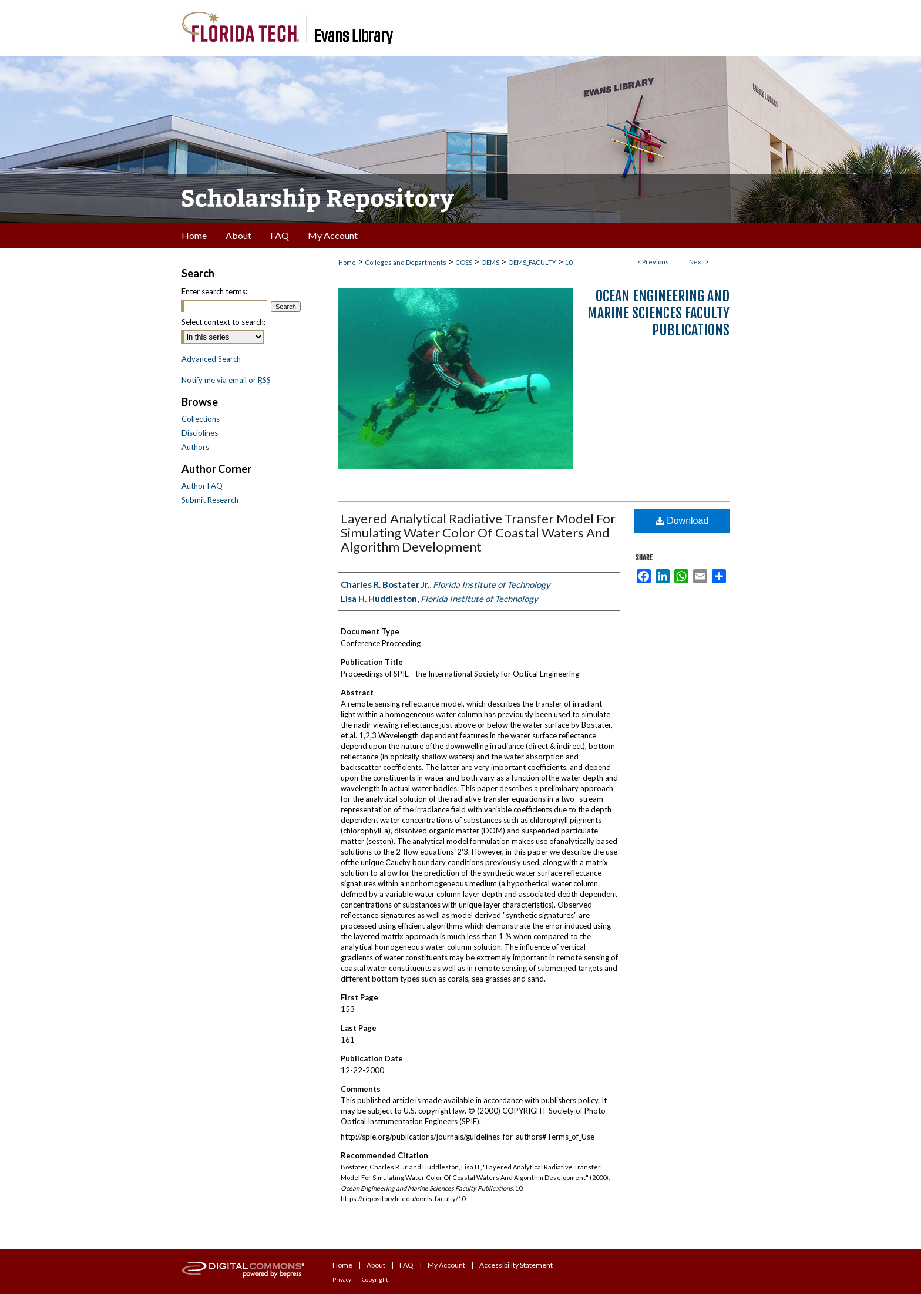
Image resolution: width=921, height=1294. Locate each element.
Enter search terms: (214, 291)
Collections (200, 419)
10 (568, 262)
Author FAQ (202, 485)
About (376, 1265)
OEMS (490, 262)
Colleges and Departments (405, 262)
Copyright (375, 1279)
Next (696, 261)
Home (347, 262)
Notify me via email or (226, 380)
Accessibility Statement (516, 1265)
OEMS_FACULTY (532, 262)
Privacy (341, 1279)
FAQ (406, 1265)
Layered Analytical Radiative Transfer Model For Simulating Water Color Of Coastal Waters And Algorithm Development (478, 532)
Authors (195, 447)
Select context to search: (223, 322)
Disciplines (199, 433)
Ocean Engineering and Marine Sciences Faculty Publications (658, 313)
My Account (446, 1265)
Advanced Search (211, 359)
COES (463, 262)
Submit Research (209, 500)
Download (682, 521)
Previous (655, 261)
